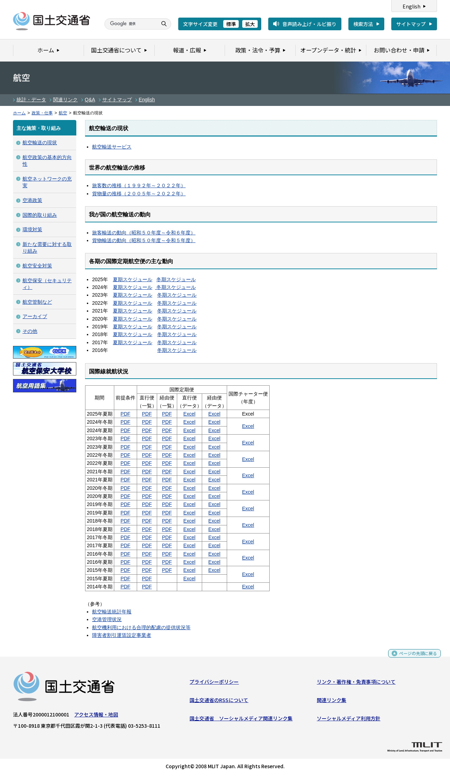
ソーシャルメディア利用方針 (348, 720)
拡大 (250, 23)
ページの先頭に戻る (415, 658)
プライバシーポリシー (214, 683)
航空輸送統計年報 (111, 611)
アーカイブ (34, 316)
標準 (231, 23)
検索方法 (363, 23)
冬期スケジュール (176, 279)
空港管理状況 (107, 619)
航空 (63, 112)
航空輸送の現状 (39, 142)
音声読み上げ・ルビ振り (309, 23)
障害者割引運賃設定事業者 (121, 635)
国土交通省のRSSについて (218, 701)
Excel (189, 414)
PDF (125, 414)
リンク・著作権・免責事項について (356, 683)
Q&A (90, 99)
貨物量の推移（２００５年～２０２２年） (139, 193)
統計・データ (31, 99)
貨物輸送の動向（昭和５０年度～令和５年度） (143, 240)
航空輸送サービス (111, 147)
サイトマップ (411, 23)
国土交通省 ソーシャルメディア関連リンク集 (240, 720)
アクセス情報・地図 (96, 715)
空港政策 (32, 200)
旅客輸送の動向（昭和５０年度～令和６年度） (143, 232)
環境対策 (32, 229)
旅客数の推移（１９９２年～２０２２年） (139, 185)
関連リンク (65, 99)
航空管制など (37, 302)
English (411, 6)
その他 (29, 331)
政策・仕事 (42, 112)
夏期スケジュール (132, 279)
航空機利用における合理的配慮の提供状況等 (141, 627)
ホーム (19, 112)
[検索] (130, 24)
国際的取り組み (39, 215)
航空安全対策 (37, 266)
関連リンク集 (331, 701)
